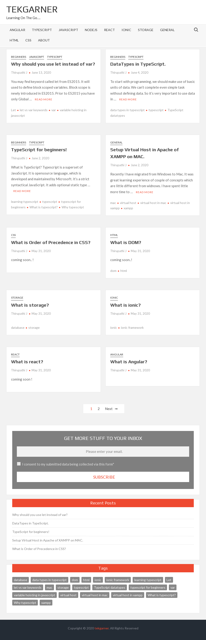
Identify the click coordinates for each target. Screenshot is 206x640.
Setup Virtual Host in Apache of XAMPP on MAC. (47, 540)
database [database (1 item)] (20, 580)
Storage (145, 30)
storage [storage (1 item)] (63, 587)
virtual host (128, 202)
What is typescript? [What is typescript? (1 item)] (162, 595)
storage (34, 327)
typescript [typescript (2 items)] (81, 587)
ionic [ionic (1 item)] (98, 580)
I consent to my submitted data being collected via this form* (68, 464)
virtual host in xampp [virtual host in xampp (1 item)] (128, 595)
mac (113, 202)
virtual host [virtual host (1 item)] (68, 595)
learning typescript (24, 202)
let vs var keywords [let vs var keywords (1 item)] (28, 587)
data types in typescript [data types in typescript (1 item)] (49, 580)
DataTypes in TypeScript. (138, 64)
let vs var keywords (34, 110)
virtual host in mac (153, 202)
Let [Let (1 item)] (169, 580)
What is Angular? (128, 361)
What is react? (27, 361)
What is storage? (30, 304)
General (167, 30)
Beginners (18, 56)
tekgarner (102, 628)
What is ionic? (125, 304)
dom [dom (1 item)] (75, 580)
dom (113, 271)
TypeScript (42, 30)
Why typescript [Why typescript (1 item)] (25, 602)
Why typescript (73, 207)
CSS (28, 40)
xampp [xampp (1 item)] (46, 602)
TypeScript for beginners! (39, 149)
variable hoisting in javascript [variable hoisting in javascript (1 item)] (34, 595)
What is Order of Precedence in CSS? (50, 242)
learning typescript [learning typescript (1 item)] (147, 580)
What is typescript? (44, 207)
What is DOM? (125, 242)
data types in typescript (127, 110)
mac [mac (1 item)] (49, 587)
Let (13, 110)
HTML (14, 40)
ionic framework (132, 327)
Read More (43, 99)
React (109, 30)
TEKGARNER (32, 9)
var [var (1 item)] (172, 587)
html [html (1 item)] (86, 580)
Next (109, 409)
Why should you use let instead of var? (53, 64)
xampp (128, 208)
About (44, 40)
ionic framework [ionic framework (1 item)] (117, 580)
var (53, 110)
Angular (17, 30)
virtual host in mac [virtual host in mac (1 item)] (95, 595)
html (123, 271)
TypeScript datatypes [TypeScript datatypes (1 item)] (109, 587)
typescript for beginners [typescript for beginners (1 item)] (147, 587)
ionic (126, 30)
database (17, 327)
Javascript (68, 30)
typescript (156, 110)
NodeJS (91, 30)
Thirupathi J (19, 72)
